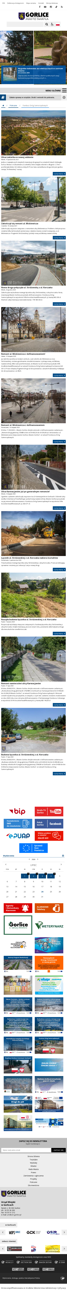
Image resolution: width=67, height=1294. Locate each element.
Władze (33, 1166)
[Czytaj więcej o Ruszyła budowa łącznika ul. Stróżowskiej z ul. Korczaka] (59, 633)
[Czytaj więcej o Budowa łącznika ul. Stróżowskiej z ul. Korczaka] (59, 773)
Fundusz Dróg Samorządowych (35, 105)
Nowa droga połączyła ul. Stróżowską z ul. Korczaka (26, 287)
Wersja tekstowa (52, 3)
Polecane (13, 105)
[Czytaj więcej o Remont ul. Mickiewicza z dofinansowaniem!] (59, 375)
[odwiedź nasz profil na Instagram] (50, 7)
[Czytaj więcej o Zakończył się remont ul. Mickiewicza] (59, 237)
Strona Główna (34, 1156)
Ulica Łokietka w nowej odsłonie (17, 157)
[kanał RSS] (61, 7)
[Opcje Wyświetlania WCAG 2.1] (52, 24)
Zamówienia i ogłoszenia (33, 1175)
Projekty (33, 1179)
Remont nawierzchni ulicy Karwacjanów (21, 683)
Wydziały (33, 1163)
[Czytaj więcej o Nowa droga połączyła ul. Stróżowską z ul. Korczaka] (59, 304)
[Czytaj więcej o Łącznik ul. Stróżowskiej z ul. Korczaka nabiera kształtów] (59, 569)
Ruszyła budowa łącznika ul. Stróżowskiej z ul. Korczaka (28, 619)
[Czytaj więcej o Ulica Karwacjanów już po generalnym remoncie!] (59, 508)
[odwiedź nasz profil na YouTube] (45, 7)
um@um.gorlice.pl (14, 1215)
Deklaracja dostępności (15, 3)
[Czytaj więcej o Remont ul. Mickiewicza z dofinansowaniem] (59, 441)
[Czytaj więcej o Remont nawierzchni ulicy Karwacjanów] (59, 705)
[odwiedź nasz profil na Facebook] (39, 7)
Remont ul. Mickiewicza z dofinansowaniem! (23, 354)
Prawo (33, 1172)
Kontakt (41, 3)
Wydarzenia (33, 855)
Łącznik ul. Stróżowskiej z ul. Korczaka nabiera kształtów (29, 558)
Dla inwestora (33, 1185)
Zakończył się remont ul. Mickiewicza (19, 223)
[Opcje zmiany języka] (58, 24)
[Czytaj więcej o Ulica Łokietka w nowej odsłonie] (59, 173)
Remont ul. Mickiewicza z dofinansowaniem (23, 425)
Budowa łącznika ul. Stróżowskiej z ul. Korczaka (24, 754)
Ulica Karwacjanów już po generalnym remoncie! (25, 491)
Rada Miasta (34, 1169)
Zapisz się (59, 1150)
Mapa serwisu (31, 3)
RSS (3, 3)
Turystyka (33, 1159)
